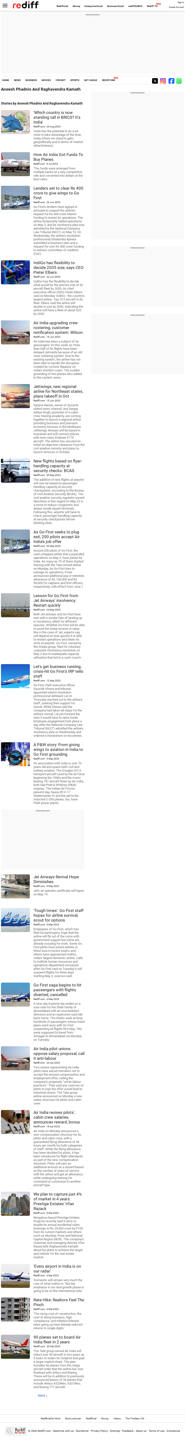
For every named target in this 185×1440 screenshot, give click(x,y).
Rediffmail (62, 6)
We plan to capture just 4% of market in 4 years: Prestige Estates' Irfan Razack (57, 1201)
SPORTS (74, 80)
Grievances (173, 1431)
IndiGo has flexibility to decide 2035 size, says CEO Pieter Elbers (58, 267)
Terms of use (157, 1431)
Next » (42, 1395)
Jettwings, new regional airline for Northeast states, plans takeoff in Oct (58, 391)
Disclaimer (82, 1431)
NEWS (17, 80)
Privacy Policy (99, 1431)
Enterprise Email (94, 6)
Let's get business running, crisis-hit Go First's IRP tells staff (58, 671)
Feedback (128, 1431)
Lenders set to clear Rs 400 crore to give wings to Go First (58, 193)
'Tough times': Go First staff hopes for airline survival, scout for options (58, 915)
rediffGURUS (135, 6)
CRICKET (61, 80)
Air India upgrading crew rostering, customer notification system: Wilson (58, 327)
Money (76, 6)
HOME (5, 80)
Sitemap (115, 1431)
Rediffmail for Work (50, 1418)
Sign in (181, 2)
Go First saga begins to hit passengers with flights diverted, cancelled (57, 990)
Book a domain (73, 1418)
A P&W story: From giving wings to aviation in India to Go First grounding (58, 749)
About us (141, 1431)
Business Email (115, 6)
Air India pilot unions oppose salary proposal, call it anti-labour (59, 1053)
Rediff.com (44, 1431)
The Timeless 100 (135, 1418)
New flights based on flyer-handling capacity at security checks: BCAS (57, 466)
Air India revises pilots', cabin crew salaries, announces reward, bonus (56, 1117)
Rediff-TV (152, 6)
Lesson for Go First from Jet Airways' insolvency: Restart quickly (55, 600)
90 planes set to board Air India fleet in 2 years (57, 1339)
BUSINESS (31, 80)
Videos (117, 1418)
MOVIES (46, 80)
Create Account (176, 7)
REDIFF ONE (108, 80)
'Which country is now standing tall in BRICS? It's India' (56, 117)
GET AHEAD (90, 80)
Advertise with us (63, 1431)
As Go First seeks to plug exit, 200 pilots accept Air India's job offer (56, 537)
